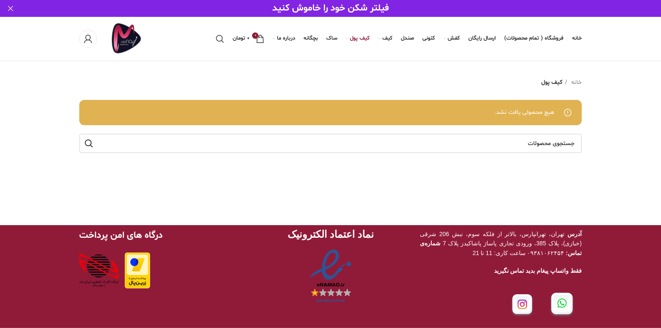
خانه (576, 82)
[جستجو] (220, 38)
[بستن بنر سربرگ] (10, 8)
